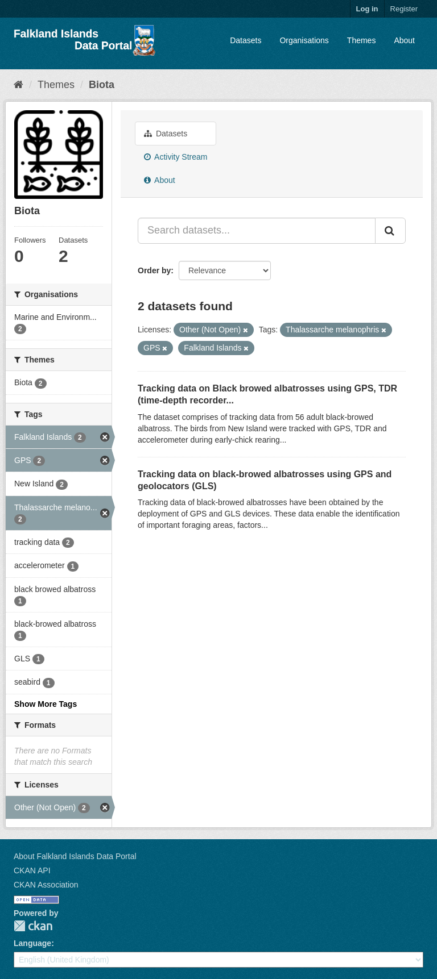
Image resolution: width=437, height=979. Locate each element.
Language (32, 943)
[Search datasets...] (257, 231)
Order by (154, 270)
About (404, 40)
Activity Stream (175, 156)
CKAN (33, 926)
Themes (361, 40)
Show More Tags (45, 704)
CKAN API (32, 870)
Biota (101, 84)
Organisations (303, 40)
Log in (367, 9)
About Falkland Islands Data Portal (75, 856)
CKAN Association (46, 884)
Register (404, 9)
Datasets (245, 40)
